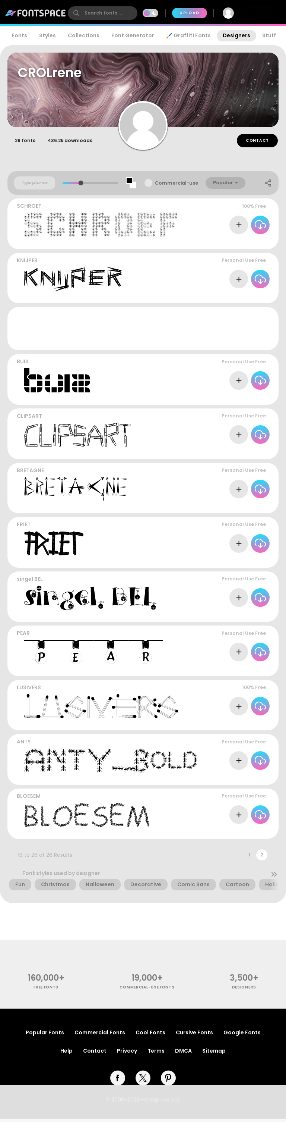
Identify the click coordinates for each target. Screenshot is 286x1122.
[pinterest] (168, 1081)
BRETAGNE (30, 473)
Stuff (269, 35)
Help (66, 1054)
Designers (236, 35)
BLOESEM (29, 799)
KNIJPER (27, 263)
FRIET (24, 528)
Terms (156, 1054)
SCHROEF (29, 209)
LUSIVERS (29, 691)
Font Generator (132, 35)
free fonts (46, 990)
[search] (102, 13)
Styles (47, 35)
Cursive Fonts (194, 1036)
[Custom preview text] (34, 186)
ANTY (24, 745)
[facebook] (117, 1081)
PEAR (23, 636)
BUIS (23, 365)
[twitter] (143, 1081)
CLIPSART (29, 419)
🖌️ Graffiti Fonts (188, 35)
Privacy (127, 1054)
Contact (257, 144)
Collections (83, 35)
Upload (189, 13)
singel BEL (30, 582)
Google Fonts (242, 1036)
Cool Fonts (150, 1036)
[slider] (81, 186)
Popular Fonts (45, 1036)
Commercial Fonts (99, 1036)
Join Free (262, 13)
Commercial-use (176, 186)
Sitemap (214, 1054)
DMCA (183, 1054)
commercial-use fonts (147, 990)
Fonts (19, 35)
